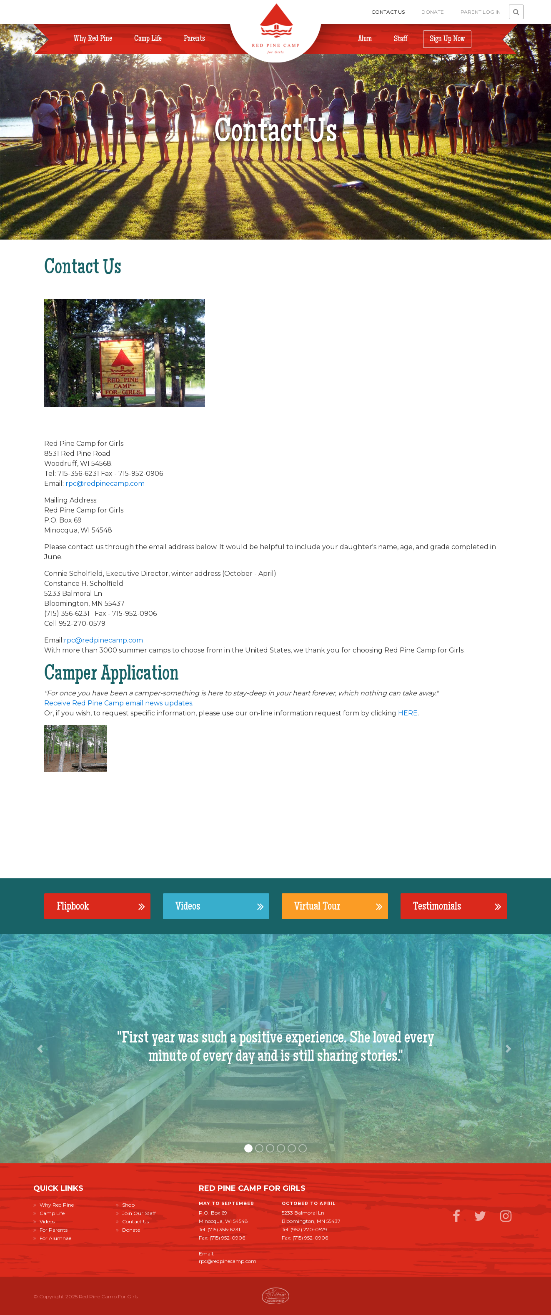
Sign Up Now (447, 39)
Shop (125, 1205)
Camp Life (148, 38)
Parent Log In (481, 12)
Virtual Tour (338, 906)
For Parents (50, 1230)
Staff (400, 39)
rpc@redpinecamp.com (105, 484)
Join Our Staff (136, 1213)
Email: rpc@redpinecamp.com (227, 1257)
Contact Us (388, 12)
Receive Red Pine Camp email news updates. (118, 703)
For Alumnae (52, 1238)
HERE (408, 713)
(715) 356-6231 (224, 1229)
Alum (365, 39)
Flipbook (101, 906)
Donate (432, 12)
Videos (219, 906)
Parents (194, 38)
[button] (41, 1048)
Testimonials (457, 906)
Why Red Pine (93, 38)
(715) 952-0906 (227, 1238)
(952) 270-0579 (309, 1229)
